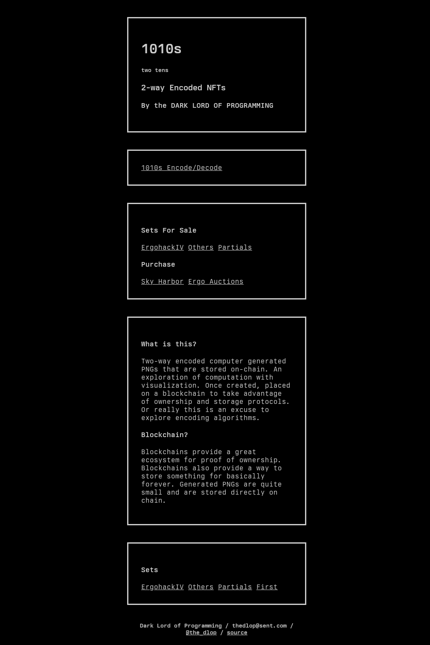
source (237, 632)
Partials (235, 247)
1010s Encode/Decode (181, 168)
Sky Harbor (162, 281)
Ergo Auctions (216, 281)
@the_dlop (201, 632)
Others (201, 247)
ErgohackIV (162, 247)
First (267, 587)
